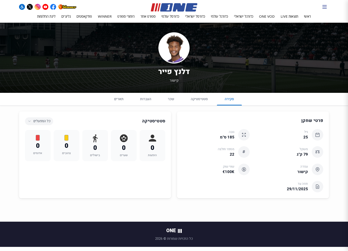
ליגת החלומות (46, 20)
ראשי (307, 20)
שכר (171, 102)
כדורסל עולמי (170, 20)
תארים (119, 102)
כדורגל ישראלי (243, 20)
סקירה (229, 104)
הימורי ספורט (126, 20)
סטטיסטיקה (199, 102)
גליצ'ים (66, 20)
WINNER (105, 20)
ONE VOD (267, 20)
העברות (145, 102)
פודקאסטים (84, 20)
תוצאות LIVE (289, 20)
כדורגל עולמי (219, 20)
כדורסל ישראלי (195, 20)
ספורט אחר (148, 20)
